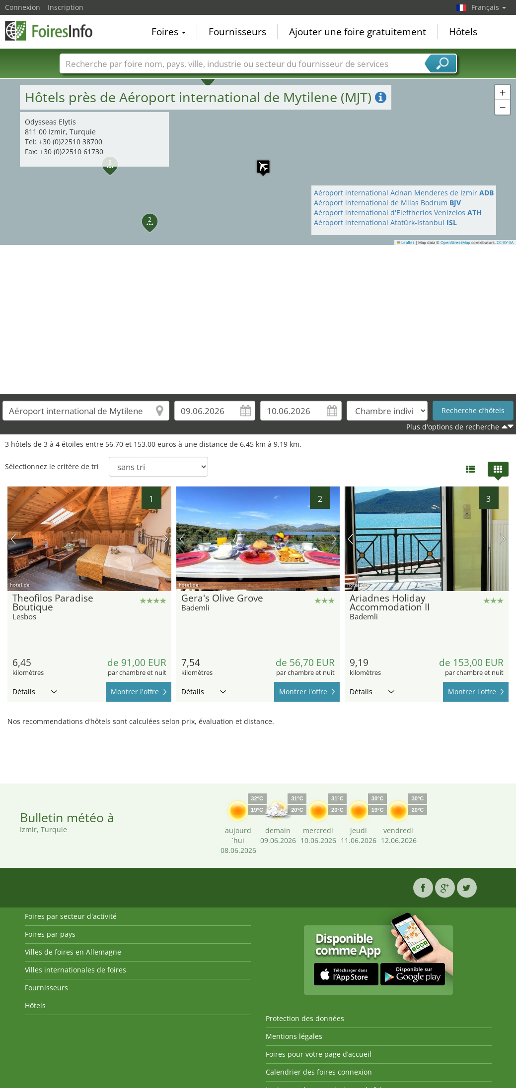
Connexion (22, 7)
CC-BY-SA (505, 242)
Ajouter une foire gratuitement (357, 31)
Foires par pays (50, 934)
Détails (34, 691)
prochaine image (165, 539)
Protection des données (305, 1018)
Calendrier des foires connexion (319, 1072)
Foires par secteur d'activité (71, 916)
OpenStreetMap (455, 242)
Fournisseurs (237, 31)
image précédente (13, 539)
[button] (144, 216)
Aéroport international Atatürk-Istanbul (385, 222)
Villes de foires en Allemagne (73, 952)
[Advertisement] (258, 319)
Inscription (65, 7)
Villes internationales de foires (75, 969)
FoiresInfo (54, 31)
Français (488, 7)
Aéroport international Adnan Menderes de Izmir (404, 192)
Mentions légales (294, 1036)
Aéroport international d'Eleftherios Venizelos (398, 212)
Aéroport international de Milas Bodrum (387, 202)
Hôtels (463, 31)
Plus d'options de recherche (452, 426)
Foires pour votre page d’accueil (318, 1054)
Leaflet (406, 242)
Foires (168, 31)
